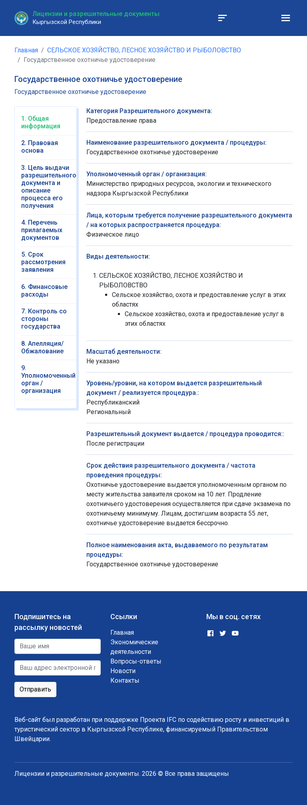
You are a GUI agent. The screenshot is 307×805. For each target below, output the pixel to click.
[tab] (48, 125)
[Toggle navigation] (222, 18)
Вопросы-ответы (135, 661)
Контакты (125, 680)
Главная (26, 50)
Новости (123, 671)
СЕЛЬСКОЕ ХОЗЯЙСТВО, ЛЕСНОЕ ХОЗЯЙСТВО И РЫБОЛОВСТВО (144, 50)
